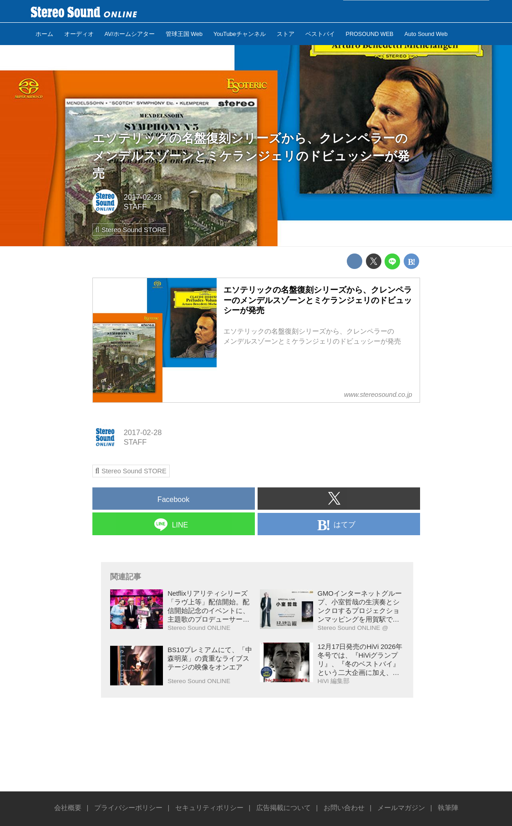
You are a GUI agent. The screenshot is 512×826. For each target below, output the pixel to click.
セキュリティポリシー (209, 807)
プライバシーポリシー (128, 807)
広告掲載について (283, 807)
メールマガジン (401, 807)
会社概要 (67, 807)
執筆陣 (448, 807)
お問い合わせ (344, 807)
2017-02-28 (143, 197)
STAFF (135, 207)
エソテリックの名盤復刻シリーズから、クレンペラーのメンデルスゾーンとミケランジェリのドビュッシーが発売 (251, 155)
